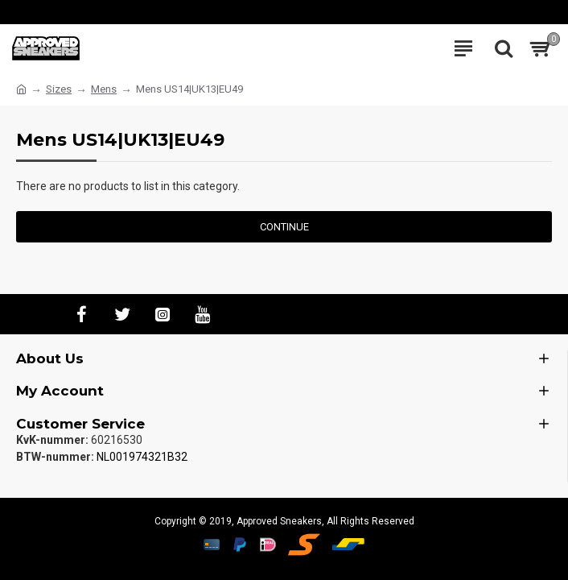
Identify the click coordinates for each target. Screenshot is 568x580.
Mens (104, 89)
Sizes (59, 89)
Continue (284, 227)
